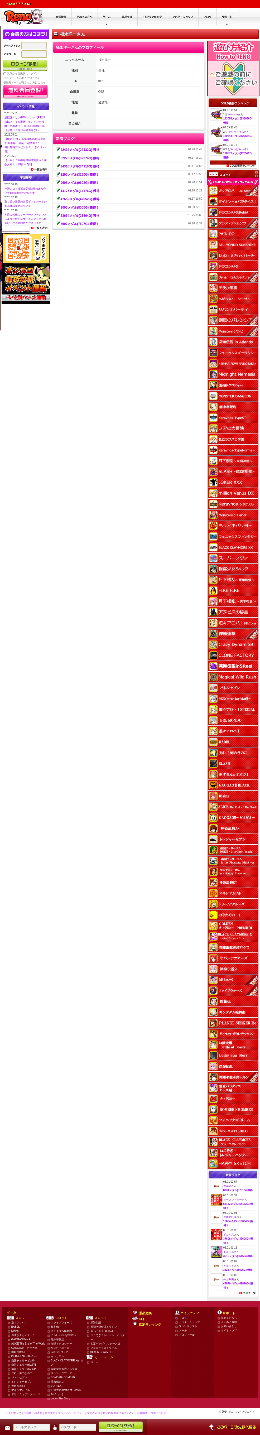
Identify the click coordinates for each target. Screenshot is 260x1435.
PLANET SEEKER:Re (24, 1356)
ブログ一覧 (249, 1293)
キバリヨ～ (57, 1356)
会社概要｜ (143, 1413)
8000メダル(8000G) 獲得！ (80, 207)
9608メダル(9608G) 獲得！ (80, 183)
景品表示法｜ (95, 1413)
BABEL (15, 1326)
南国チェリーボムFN (23, 1364)
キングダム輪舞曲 (61, 1331)
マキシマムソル (20, 1390)
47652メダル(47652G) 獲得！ (82, 199)
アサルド (228, 1265)
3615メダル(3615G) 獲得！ (239, 1256)
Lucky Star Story (60, 1398)
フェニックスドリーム (103, 1347)
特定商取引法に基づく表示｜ (120, 1413)
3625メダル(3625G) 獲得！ (239, 1269)
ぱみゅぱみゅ (236, 149)
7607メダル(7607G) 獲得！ (80, 224)
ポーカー (95, 1362)
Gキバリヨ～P (59, 1352)
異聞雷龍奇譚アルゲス (64, 1368)
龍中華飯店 (57, 1339)
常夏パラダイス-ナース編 (105, 1343)
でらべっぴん (236, 131)
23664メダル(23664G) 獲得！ (82, 216)
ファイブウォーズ (61, 1322)
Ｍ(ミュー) (57, 1394)
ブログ (183, 1317)
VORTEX (56, 1385)
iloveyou (233, 114)
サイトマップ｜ (14, 1413)
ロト (142, 1319)
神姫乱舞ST (18, 1385)
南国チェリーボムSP (23, 1368)
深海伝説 (95, 1322)
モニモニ (228, 1251)
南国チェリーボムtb (23, 1360)
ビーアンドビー (232, 1199)
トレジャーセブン (21, 1381)
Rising (15, 1331)
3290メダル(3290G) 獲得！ (80, 174)
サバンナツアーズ (61, 1373)
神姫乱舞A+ (18, 1352)
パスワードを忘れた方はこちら (21, 77)
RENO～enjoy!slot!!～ (63, 1335)
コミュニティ (189, 1313)
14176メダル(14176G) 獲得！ (82, 191)
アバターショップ (189, 1322)
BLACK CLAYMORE (102, 1352)
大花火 (227, 1185)
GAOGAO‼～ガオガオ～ (25, 1347)
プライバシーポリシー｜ (72, 1413)
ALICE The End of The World (28, 1343)
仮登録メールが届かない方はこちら (24, 82)
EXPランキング (150, 1325)
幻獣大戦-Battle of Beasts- (66, 1390)
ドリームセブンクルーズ (25, 1394)
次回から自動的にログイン (23, 73)
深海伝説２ (57, 1381)
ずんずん (228, 1234)
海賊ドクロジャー (61, 1343)
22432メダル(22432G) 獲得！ (82, 150)
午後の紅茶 (230, 1217)
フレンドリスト (188, 1326)
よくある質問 (229, 1322)
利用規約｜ (51, 1413)
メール (183, 1330)
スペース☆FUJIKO (101, 1331)
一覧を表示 (40, 169)
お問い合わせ (229, 1326)
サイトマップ (229, 1330)
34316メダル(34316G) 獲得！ (82, 166)
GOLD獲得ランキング (243, 165)
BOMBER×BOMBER (63, 1377)
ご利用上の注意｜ (34, 1413)
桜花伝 (55, 1326)
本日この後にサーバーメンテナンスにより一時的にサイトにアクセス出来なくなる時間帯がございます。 (25, 218)
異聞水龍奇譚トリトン (103, 1326)
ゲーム (11, 1312)
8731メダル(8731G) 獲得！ (239, 1190)
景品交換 (145, 1313)
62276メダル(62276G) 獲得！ (82, 158)
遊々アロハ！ (19, 1322)
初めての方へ (229, 1317)
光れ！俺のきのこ (21, 1373)
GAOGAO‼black (21, 1339)
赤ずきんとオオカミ (23, 1335)
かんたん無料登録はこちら (25, 92)
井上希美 (228, 1279)
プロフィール (187, 1334)
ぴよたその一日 (60, 1347)
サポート (229, 1313)
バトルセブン (19, 1377)
